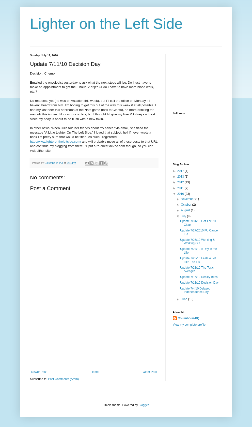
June (184, 299)
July (184, 216)
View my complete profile (189, 324)
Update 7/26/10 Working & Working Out (197, 241)
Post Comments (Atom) (63, 379)
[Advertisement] (94, 333)
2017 (181, 171)
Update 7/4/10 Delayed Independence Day (195, 290)
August (186, 210)
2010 (181, 194)
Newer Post (39, 372)
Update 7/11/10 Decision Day (199, 282)
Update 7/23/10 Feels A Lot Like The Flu (198, 260)
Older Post (150, 372)
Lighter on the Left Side (106, 23)
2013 (181, 176)
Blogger (144, 405)
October (186, 204)
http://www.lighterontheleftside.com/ (55, 141)
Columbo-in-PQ (188, 318)
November (188, 199)
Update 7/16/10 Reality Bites (199, 277)
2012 (181, 182)
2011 (181, 188)
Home (95, 372)
